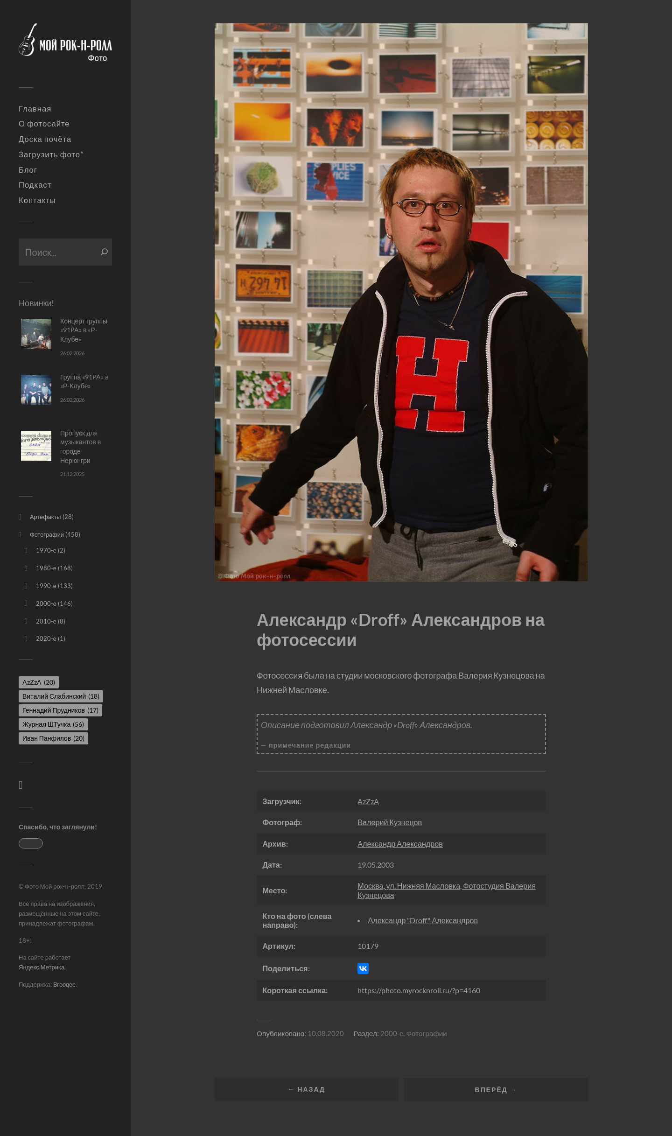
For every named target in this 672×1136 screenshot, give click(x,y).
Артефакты (45, 516)
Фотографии (47, 534)
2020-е (46, 638)
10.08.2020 (326, 1033)
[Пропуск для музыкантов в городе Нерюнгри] (36, 445)
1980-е (46, 568)
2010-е (46, 621)
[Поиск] (104, 252)
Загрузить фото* (51, 154)
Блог (28, 170)
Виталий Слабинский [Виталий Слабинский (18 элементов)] (60, 696)
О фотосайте (44, 123)
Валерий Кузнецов (389, 822)
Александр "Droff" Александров (423, 920)
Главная (35, 108)
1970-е (46, 550)
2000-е (46, 603)
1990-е (46, 585)
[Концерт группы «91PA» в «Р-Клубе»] (36, 333)
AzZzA (368, 801)
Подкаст (35, 184)
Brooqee (64, 984)
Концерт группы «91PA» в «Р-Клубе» (83, 330)
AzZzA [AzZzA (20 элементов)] (38, 682)
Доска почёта (45, 139)
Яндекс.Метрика (41, 967)
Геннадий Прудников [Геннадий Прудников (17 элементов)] (60, 710)
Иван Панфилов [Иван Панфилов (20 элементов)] (53, 738)
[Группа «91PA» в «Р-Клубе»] (36, 389)
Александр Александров (400, 843)
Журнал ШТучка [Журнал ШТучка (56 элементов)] (53, 724)
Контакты (37, 200)
